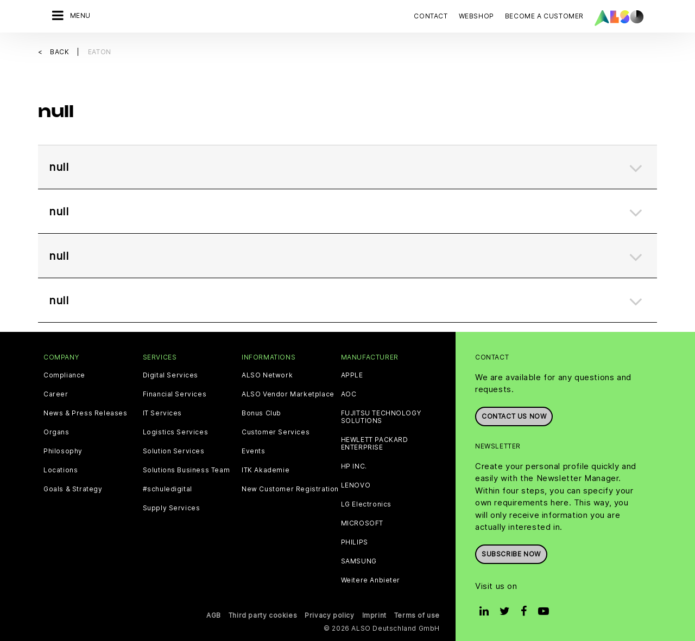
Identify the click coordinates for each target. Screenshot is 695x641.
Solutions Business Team (186, 470)
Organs (56, 432)
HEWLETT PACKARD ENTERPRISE (374, 443)
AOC (349, 394)
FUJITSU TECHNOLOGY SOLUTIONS (381, 417)
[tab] (347, 167)
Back (60, 52)
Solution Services (174, 451)
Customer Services (275, 432)
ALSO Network (267, 375)
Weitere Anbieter (371, 580)
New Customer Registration (290, 489)
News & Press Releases (85, 413)
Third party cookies (263, 615)
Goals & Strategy (73, 489)
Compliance (64, 375)
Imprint (374, 615)
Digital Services (171, 375)
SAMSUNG (359, 561)
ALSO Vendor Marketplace (288, 394)
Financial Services (175, 394)
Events (254, 451)
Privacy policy (329, 615)
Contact (430, 16)
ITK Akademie (265, 470)
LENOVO (356, 485)
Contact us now (514, 416)
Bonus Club (261, 413)
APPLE (352, 375)
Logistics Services (175, 432)
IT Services (162, 413)
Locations (60, 470)
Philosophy (63, 451)
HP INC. (354, 466)
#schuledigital (167, 489)
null (58, 167)
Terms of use (417, 615)
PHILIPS (354, 542)
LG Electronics (366, 504)
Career (55, 394)
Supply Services (171, 508)
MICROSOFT (362, 523)
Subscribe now (511, 554)
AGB (213, 615)
